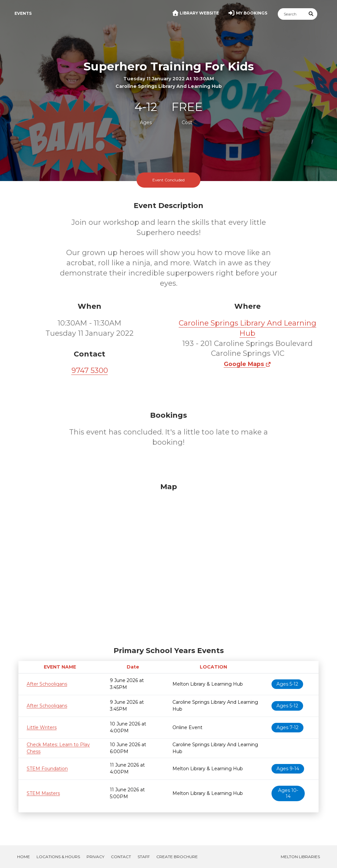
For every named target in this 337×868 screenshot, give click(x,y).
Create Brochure (177, 856)
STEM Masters (43, 793)
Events (23, 13)
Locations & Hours (58, 856)
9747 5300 (89, 370)
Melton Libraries (300, 856)
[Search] (291, 14)
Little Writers (42, 727)
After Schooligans (47, 684)
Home (23, 856)
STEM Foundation (47, 769)
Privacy (95, 856)
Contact (121, 856)
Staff (144, 856)
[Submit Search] (311, 14)
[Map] (168, 563)
